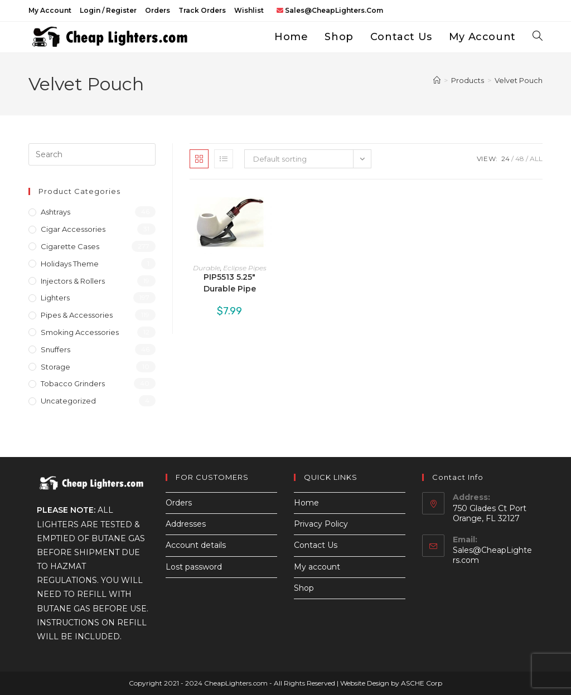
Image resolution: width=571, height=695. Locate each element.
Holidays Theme (70, 263)
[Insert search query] (92, 154)
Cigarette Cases (70, 246)
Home (306, 503)
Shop (304, 588)
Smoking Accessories (80, 332)
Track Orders (202, 10)
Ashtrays (55, 211)
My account (49, 10)
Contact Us (315, 545)
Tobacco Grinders (73, 383)
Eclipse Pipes (245, 268)
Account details (196, 545)
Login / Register (108, 10)
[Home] (437, 80)
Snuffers (55, 349)
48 (519, 158)
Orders (157, 10)
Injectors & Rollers (73, 280)
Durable (206, 268)
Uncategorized (68, 400)
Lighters (55, 297)
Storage (55, 366)
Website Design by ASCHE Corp (391, 683)
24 (505, 158)
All (536, 158)
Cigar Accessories (73, 229)
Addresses (186, 524)
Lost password (194, 567)
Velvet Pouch (519, 80)
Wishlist (249, 10)
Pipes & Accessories (77, 314)
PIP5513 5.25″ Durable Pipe (230, 283)
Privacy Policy (321, 524)
